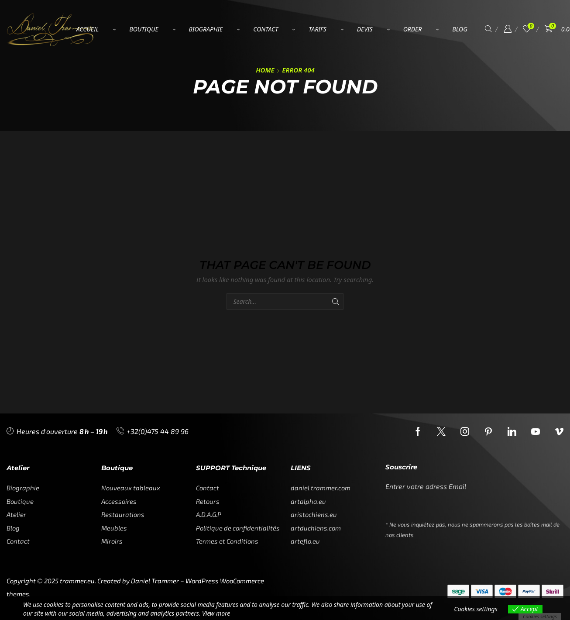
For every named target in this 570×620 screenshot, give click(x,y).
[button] (488, 29)
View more (216, 613)
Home (265, 69)
